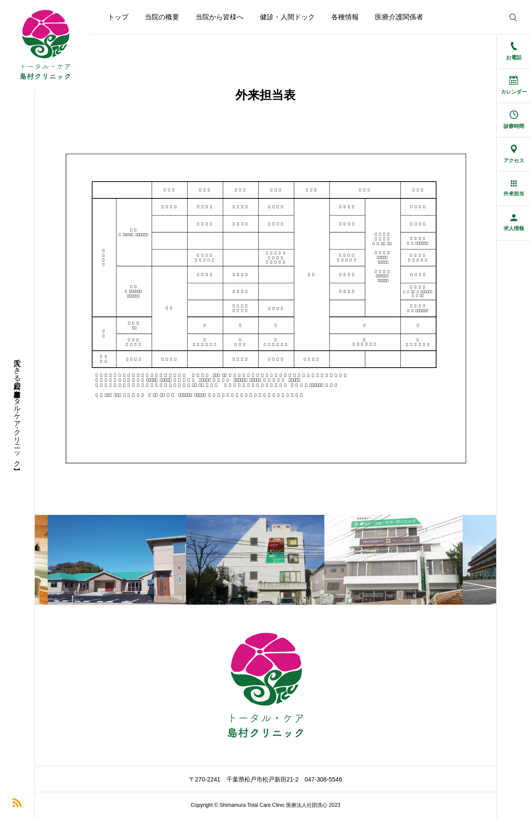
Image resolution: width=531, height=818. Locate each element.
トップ (118, 17)
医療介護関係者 (399, 17)
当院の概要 (162, 17)
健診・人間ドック (287, 17)
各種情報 (345, 17)
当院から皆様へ (219, 17)
